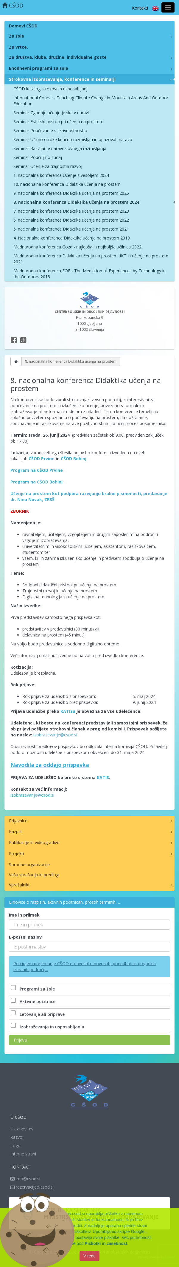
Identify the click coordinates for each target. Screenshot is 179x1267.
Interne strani (23, 1154)
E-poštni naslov (25, 937)
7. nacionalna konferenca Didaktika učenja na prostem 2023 (71, 211)
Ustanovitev (21, 1129)
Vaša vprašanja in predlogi (34, 874)
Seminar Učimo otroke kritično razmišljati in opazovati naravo (72, 139)
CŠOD (12, 5)
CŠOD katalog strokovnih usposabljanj (50, 89)
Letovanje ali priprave (38, 1014)
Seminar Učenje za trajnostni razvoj (47, 166)
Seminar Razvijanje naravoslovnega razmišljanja (59, 148)
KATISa (67, 711)
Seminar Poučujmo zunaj (37, 157)
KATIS (103, 777)
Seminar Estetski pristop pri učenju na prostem (58, 121)
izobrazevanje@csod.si (55, 735)
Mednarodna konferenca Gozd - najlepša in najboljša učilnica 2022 (77, 247)
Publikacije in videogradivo (34, 842)
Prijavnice (18, 820)
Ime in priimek (24, 915)
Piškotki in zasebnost (106, 1243)
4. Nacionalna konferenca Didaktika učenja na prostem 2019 (71, 238)
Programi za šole (33, 989)
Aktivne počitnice (33, 1001)
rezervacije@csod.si (32, 1187)
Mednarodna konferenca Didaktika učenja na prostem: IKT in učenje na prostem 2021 (90, 259)
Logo (15, 1145)
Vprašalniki (19, 885)
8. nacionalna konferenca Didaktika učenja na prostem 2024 (76, 202)
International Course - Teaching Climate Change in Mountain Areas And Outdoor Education (90, 100)
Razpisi (15, 831)
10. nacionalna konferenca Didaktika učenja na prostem (67, 184)
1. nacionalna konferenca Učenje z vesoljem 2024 (61, 175)
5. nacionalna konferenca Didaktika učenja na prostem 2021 (71, 229)
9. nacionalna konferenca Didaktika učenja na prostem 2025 (71, 193)
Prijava (20, 1040)
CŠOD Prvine (42, 458)
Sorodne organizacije (29, 864)
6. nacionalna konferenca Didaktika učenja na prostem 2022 (71, 220)
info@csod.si (25, 1178)
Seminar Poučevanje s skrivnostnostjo (50, 130)
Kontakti (140, 8)
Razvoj (17, 1137)
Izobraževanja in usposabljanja (48, 1027)
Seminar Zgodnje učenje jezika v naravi (51, 112)
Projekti (16, 853)
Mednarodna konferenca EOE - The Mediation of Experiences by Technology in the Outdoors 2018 (89, 273)
